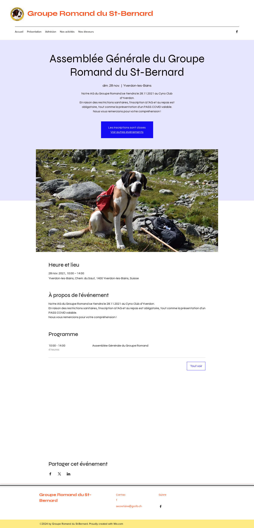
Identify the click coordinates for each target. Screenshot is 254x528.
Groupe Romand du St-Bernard (90, 13)
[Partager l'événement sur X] (59, 473)
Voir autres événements (127, 132)
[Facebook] (237, 31)
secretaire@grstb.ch (129, 506)
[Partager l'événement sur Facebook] (50, 473)
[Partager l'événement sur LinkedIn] (68, 473)
